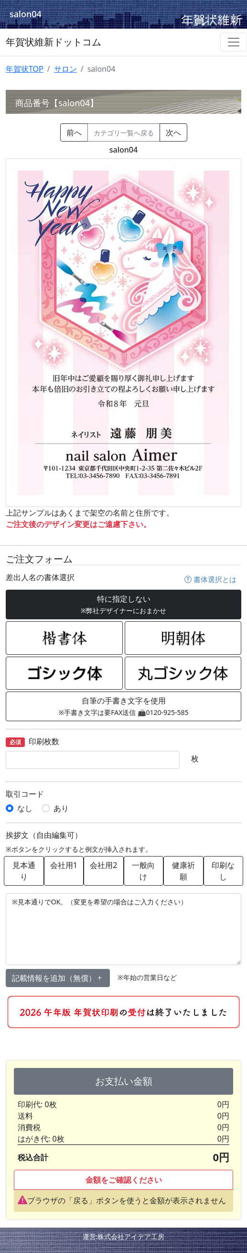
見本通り (23, 871)
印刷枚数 (32, 742)
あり (61, 808)
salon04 (26, 14)
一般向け (143, 871)
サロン (65, 69)
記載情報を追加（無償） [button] (58, 978)
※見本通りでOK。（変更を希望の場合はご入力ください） (123, 929)
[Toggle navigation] (233, 42)
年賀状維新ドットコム (53, 41)
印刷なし (223, 871)
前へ (74, 132)
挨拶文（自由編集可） (44, 835)
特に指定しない (124, 604)
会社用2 (103, 865)
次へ (173, 132)
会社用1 (63, 865)
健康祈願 (183, 871)
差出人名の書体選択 (40, 577)
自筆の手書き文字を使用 (123, 706)
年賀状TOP (24, 69)
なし (24, 808)
